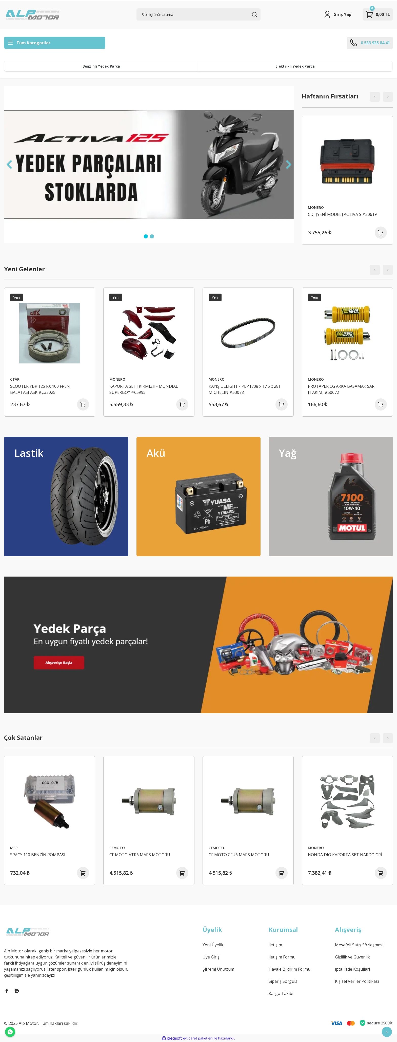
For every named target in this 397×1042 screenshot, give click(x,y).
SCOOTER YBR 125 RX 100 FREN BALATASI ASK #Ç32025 (40, 389)
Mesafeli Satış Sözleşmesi (359, 945)
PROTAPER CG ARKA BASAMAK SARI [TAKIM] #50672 (342, 389)
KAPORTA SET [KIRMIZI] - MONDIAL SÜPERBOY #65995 (143, 389)
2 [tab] (152, 236)
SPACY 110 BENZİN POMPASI (37, 854)
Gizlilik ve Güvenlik (352, 957)
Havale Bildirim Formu (289, 969)
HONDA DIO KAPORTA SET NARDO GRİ (345, 854)
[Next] (289, 164)
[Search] (198, 14)
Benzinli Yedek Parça (101, 66)
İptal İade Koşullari (352, 969)
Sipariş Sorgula (283, 981)
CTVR (14, 379)
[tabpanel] (149, 164)
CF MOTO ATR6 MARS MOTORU (139, 854)
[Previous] (9, 164)
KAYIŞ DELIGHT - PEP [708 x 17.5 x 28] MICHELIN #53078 (244, 389)
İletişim (275, 945)
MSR (14, 847)
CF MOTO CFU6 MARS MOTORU (239, 854)
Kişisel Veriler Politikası (357, 981)
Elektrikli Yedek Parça (295, 66)
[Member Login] (337, 14)
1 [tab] (146, 236)
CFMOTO (117, 847)
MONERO (316, 207)
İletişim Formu (282, 957)
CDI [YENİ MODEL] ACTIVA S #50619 (342, 214)
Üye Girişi (212, 957)
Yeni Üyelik (213, 945)
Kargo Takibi (281, 993)
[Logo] (33, 14)
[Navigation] (54, 43)
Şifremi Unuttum (218, 969)
